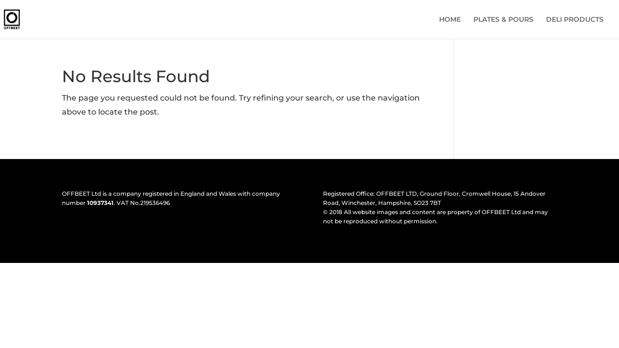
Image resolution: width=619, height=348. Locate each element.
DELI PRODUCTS (575, 20)
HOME (450, 20)
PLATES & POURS (503, 20)
